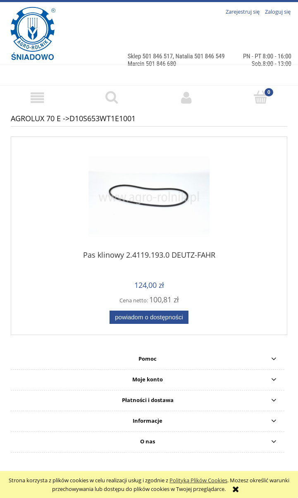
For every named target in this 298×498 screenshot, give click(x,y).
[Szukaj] (111, 97)
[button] (37, 98)
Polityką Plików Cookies (198, 480)
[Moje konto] (186, 98)
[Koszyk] (261, 97)
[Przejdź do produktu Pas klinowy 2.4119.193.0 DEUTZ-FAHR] (149, 196)
